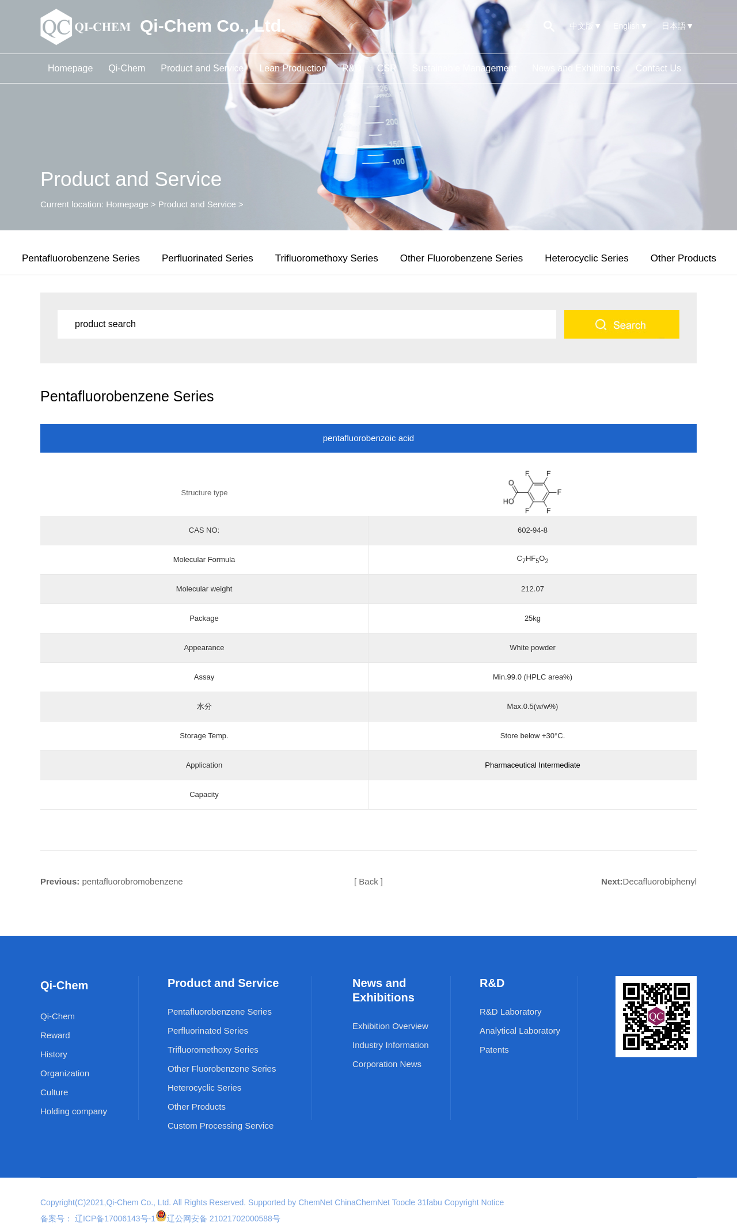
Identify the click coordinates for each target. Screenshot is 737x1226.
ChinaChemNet (362, 1202)
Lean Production (292, 68)
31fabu (429, 1202)
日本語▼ (678, 26)
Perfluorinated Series (207, 258)
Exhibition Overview (390, 1026)
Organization (64, 1073)
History (53, 1054)
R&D (352, 68)
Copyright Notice (474, 1202)
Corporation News (386, 1064)
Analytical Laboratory (520, 1030)
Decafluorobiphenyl (660, 881)
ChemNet (315, 1202)
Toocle (403, 1202)
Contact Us (658, 68)
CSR (387, 68)
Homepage (70, 68)
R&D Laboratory (511, 1011)
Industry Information (390, 1045)
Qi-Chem (126, 68)
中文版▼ (585, 26)
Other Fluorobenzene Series (461, 258)
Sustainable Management (464, 68)
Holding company (73, 1111)
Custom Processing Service (220, 1125)
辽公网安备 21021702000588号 (223, 1218)
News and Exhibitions (576, 68)
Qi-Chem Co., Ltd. (138, 1202)
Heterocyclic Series (587, 258)
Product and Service (202, 68)
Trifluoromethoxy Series (326, 258)
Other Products (683, 258)
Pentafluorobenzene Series (81, 258)
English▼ (630, 26)
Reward (55, 1035)
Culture (54, 1092)
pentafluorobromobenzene (132, 881)
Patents (494, 1049)
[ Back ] (368, 881)
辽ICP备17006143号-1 (114, 1218)
